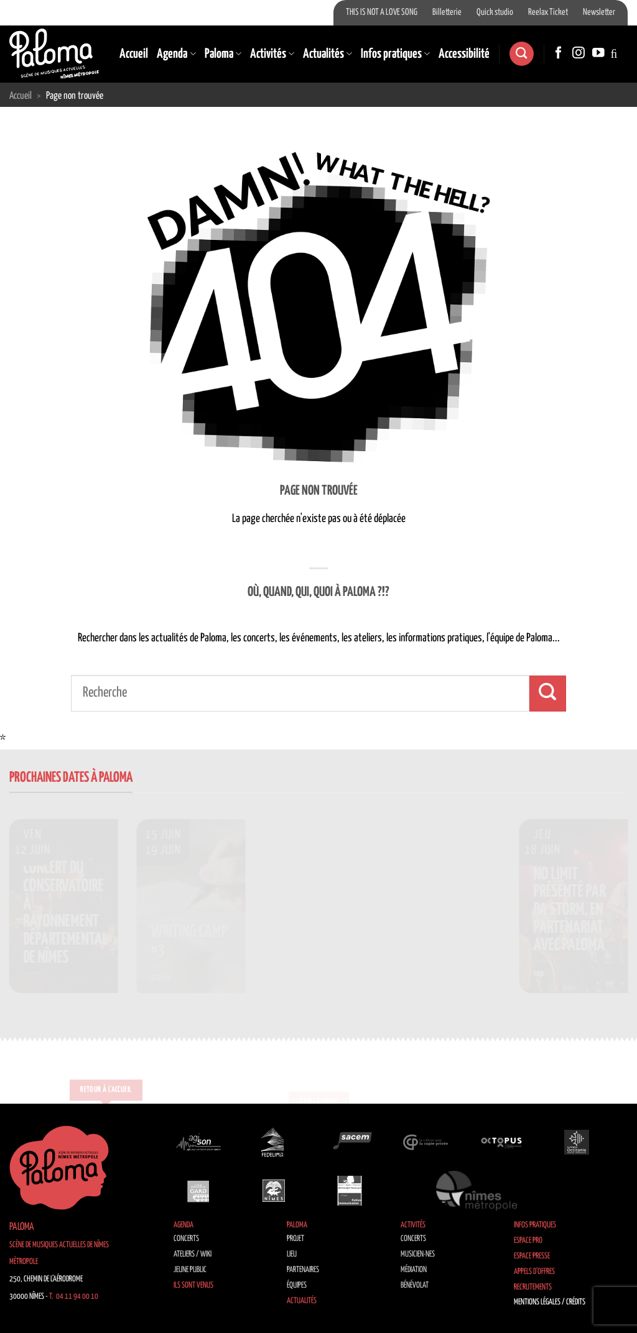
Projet (295, 1239)
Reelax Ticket (548, 12)
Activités (272, 54)
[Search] (521, 54)
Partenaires (303, 1270)
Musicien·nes (418, 1254)
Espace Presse (532, 1256)
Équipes (297, 1285)
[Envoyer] (547, 694)
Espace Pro (528, 1241)
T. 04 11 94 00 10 (73, 1297)
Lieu (292, 1254)
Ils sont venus (193, 1285)
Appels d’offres (534, 1272)
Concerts (186, 1239)
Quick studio (495, 12)
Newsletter (599, 12)
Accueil (133, 54)
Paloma (223, 54)
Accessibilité (464, 54)
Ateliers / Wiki (193, 1254)
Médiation (414, 1270)
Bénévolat (415, 1285)
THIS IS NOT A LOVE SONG (381, 12)
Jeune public (190, 1270)
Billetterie (447, 12)
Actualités (327, 54)
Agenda (176, 54)
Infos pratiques (395, 54)
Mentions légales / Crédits (549, 1302)
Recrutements (533, 1287)
